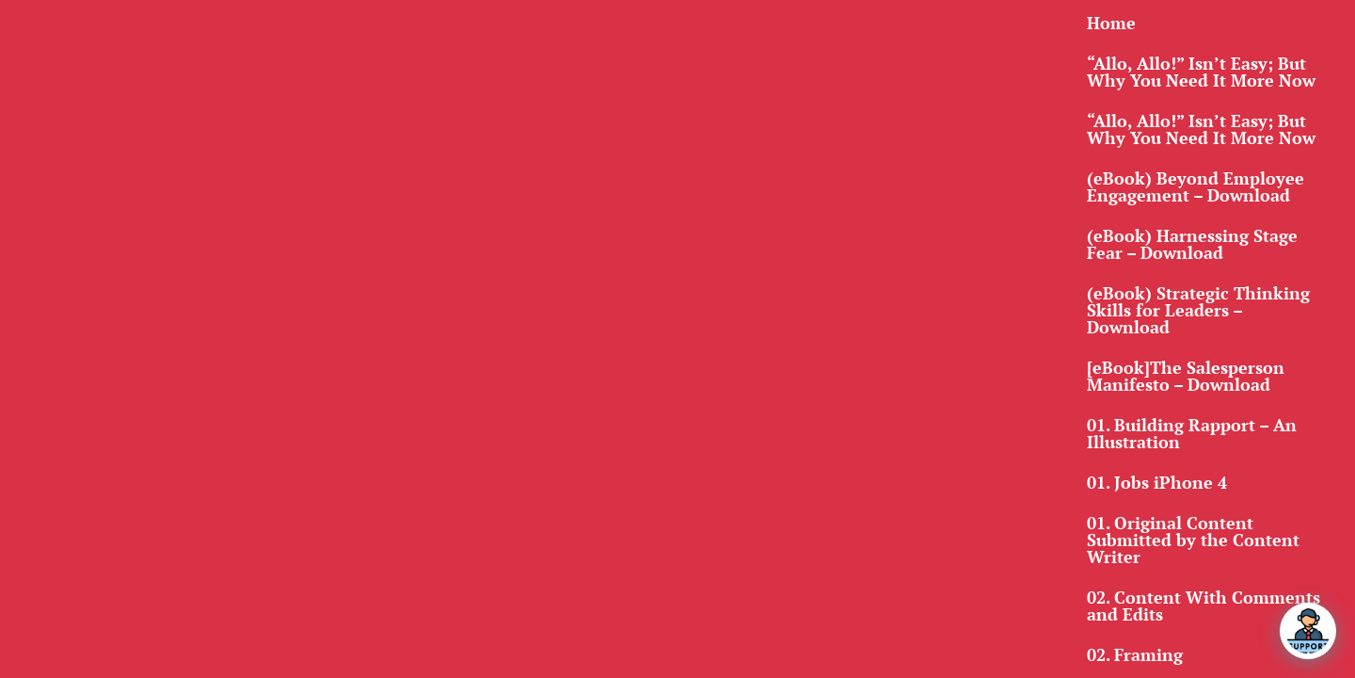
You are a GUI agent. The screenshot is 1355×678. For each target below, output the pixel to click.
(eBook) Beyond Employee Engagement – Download (1195, 188)
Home (1111, 24)
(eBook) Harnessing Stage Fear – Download (1192, 245)
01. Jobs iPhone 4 (1157, 483)
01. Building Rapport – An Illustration (1192, 434)
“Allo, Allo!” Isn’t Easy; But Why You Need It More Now (1201, 73)
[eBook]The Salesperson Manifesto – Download (1185, 377)
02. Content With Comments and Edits (1203, 607)
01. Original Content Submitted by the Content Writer (1193, 541)
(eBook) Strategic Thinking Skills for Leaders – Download (1198, 311)
